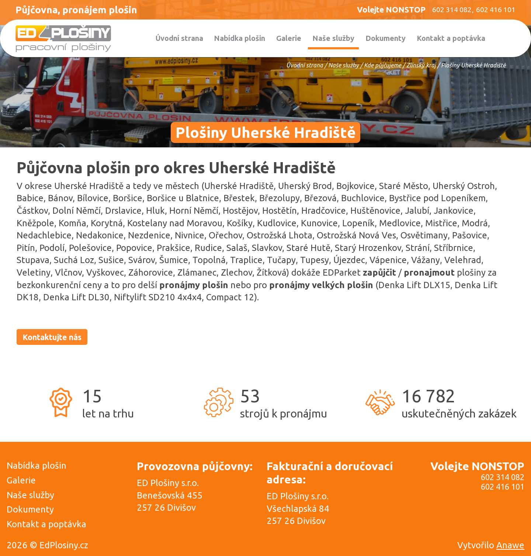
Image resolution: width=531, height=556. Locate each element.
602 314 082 (502, 477)
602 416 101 (502, 486)
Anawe (510, 545)
